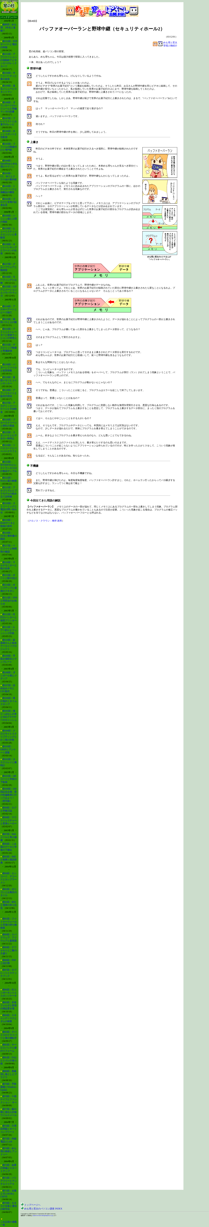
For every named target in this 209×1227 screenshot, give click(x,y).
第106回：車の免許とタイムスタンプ (8, 701)
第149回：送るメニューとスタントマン (8, 88)
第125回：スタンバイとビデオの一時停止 (8, 435)
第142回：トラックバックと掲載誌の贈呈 (8, 189)
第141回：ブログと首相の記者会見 (8, 202)
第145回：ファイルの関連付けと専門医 (8, 147)
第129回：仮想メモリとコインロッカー (8, 380)
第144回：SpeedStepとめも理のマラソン (8, 163)
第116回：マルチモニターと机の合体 (8, 565)
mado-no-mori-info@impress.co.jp (43, 1215)
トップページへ (30, 1205)
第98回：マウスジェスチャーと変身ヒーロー (8, 820)
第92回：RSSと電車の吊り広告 (8, 905)
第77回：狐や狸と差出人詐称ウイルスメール (8, 1112)
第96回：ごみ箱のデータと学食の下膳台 (8, 847)
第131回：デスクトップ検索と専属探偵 (8, 347)
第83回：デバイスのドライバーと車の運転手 (8, 1035)
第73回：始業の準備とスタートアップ (8, 1168)
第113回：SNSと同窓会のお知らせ (8, 600)
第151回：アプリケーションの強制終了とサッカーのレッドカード (8, 60)
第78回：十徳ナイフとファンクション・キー (8, 1099)
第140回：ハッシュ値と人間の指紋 (8, 218)
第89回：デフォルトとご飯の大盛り (8, 950)
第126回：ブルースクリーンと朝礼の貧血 (8, 422)
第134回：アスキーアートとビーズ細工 (8, 309)
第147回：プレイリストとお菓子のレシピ (8, 121)
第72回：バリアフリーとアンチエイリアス (8, 1181)
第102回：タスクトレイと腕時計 (8, 762)
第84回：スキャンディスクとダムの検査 (8, 1018)
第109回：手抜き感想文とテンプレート (8, 658)
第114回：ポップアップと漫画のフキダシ (8, 588)
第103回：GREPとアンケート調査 (8, 749)
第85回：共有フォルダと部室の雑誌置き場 (8, 1005)
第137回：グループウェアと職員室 (8, 267)
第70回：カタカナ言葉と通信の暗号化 (8, 1206)
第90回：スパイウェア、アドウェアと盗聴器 (8, 937)
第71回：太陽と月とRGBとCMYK (8, 1193)
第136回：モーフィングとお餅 (8, 280)
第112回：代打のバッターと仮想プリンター (8, 617)
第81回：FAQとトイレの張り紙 (8, 1060)
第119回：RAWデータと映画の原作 (7, 523)
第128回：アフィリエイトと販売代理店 (8, 393)
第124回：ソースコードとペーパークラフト (8, 448)
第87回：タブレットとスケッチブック (8, 973)
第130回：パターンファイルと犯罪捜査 (8, 367)
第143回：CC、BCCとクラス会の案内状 (8, 176)
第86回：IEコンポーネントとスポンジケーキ (8, 992)
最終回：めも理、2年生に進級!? (8, 27)
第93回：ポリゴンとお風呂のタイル (8, 892)
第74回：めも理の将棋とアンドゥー (8, 1151)
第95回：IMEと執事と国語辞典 (8, 859)
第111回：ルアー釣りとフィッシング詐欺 (8, 630)
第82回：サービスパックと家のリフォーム (8, 1047)
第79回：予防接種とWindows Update (8, 1087)
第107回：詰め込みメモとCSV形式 (7, 688)
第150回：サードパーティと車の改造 (8, 76)
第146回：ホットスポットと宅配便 (8, 134)
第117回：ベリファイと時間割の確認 (8, 548)
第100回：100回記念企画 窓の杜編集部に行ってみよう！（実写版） (8, 794)
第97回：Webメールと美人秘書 (8, 837)
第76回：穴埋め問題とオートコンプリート (8, 1129)
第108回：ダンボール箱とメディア (8, 675)
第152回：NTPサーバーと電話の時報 (8, 44)
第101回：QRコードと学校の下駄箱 (8, 779)
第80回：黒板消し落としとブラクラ (8, 1074)
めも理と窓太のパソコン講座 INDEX (41, 1208)
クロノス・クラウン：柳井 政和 (45, 520)
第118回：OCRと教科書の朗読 (8, 536)
